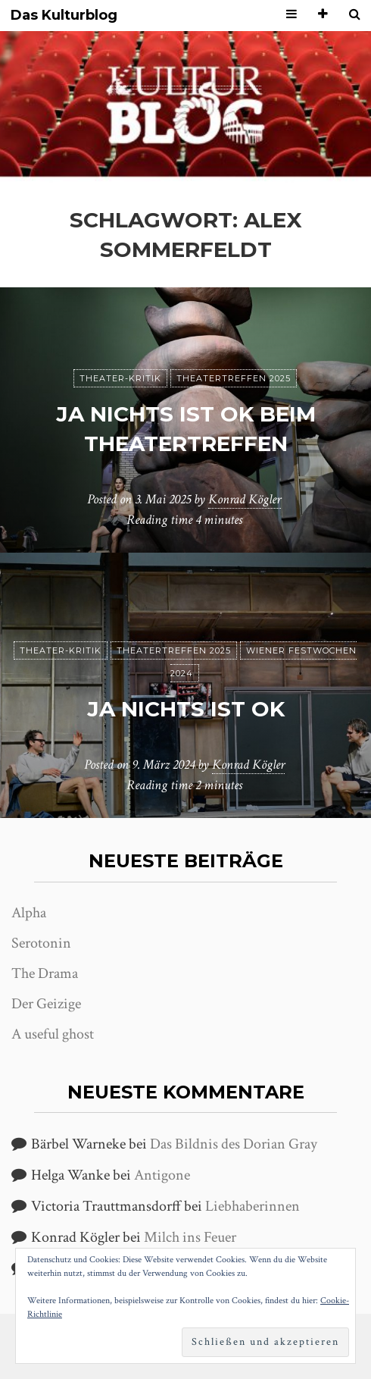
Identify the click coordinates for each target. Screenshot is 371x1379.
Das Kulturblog (64, 16)
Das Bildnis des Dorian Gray (233, 1144)
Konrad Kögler (244, 499)
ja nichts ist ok (186, 709)
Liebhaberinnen (252, 1206)
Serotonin (41, 943)
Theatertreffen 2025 (233, 378)
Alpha (28, 913)
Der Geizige (46, 1004)
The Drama (44, 973)
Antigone (162, 1175)
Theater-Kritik (120, 378)
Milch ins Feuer (190, 1237)
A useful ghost (52, 1034)
